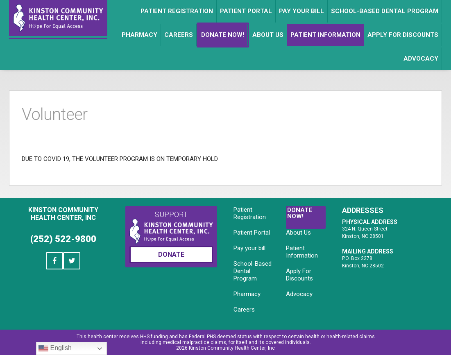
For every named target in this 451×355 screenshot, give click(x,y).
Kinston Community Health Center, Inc (63, 214)
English (55, 348)
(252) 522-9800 (63, 239)
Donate (171, 254)
